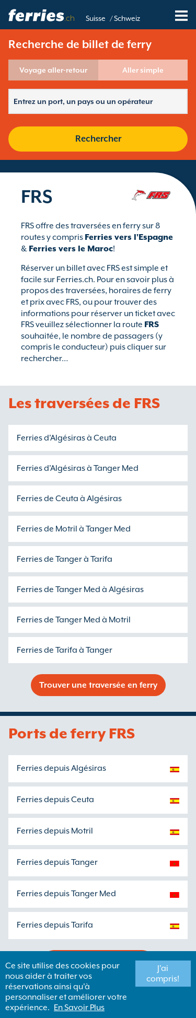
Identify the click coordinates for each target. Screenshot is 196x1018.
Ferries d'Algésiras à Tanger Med (78, 468)
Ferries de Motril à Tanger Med (74, 529)
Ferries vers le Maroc (71, 248)
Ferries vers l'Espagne (129, 237)
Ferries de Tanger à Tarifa (64, 559)
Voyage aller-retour (53, 70)
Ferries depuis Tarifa (55, 925)
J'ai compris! (162, 974)
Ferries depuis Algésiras (61, 768)
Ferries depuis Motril (55, 831)
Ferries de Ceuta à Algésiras (69, 498)
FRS (151, 324)
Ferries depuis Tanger (57, 862)
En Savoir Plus (79, 1007)
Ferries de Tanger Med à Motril (74, 619)
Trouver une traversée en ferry (98, 685)
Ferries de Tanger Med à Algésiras (80, 589)
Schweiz (127, 18)
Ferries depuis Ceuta (55, 799)
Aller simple (143, 70)
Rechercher (98, 139)
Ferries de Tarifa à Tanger (64, 650)
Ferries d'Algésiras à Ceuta (67, 438)
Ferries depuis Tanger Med (66, 893)
